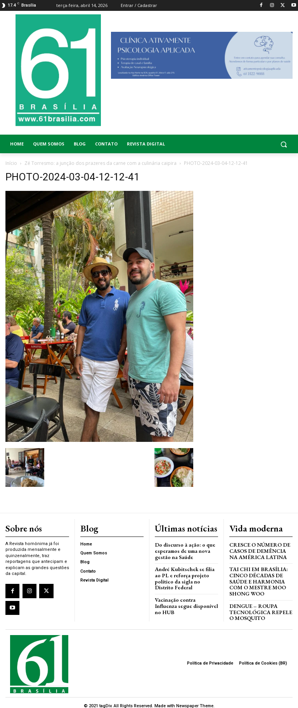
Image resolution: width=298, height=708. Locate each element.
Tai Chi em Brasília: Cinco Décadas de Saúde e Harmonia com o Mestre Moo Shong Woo (255, 577)
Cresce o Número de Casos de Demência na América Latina (260, 549)
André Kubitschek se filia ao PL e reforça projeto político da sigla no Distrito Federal (186, 572)
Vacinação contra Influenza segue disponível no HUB (184, 593)
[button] (261, 144)
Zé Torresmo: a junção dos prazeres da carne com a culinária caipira (100, 163)
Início (11, 163)
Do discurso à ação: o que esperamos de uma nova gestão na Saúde (183, 549)
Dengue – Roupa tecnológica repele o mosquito (258, 607)
